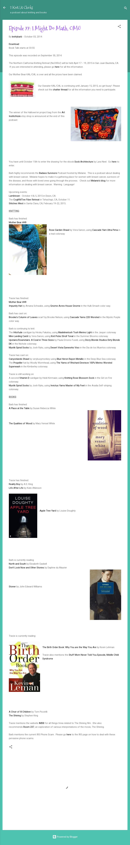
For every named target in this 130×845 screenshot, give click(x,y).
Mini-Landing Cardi (18, 336)
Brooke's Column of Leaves (23, 317)
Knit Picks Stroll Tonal (62, 336)
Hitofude (17, 332)
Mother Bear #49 (17, 222)
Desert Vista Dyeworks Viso (64, 347)
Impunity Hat (15, 305)
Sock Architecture (83, 161)
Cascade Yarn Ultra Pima (105, 230)
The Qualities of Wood (20, 423)
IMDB (41, 723)
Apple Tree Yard (48, 510)
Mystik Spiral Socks (19, 347)
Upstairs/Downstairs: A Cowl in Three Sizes (31, 340)
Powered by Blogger (65, 836)
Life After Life (16, 488)
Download (14, 44)
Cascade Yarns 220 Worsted (84, 317)
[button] (119, 26)
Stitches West (16, 203)
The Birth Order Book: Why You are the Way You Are (69, 647)
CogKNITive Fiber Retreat (26, 199)
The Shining (15, 715)
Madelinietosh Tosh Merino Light (75, 332)
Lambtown (14, 195)
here (57, 66)
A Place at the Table (19, 408)
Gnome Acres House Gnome (65, 305)
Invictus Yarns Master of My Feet (67, 385)
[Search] (125, 8)
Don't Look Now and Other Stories (26, 567)
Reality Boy (14, 484)
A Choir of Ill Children (20, 711)
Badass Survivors (48, 173)
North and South (17, 563)
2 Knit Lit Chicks (21, 7)
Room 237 (28, 727)
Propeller (18, 362)
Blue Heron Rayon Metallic (70, 359)
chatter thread (60, 89)
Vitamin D (24, 378)
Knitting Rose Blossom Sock (79, 378)
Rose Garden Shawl (59, 230)
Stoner (12, 586)
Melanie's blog (98, 180)
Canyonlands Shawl (19, 359)
